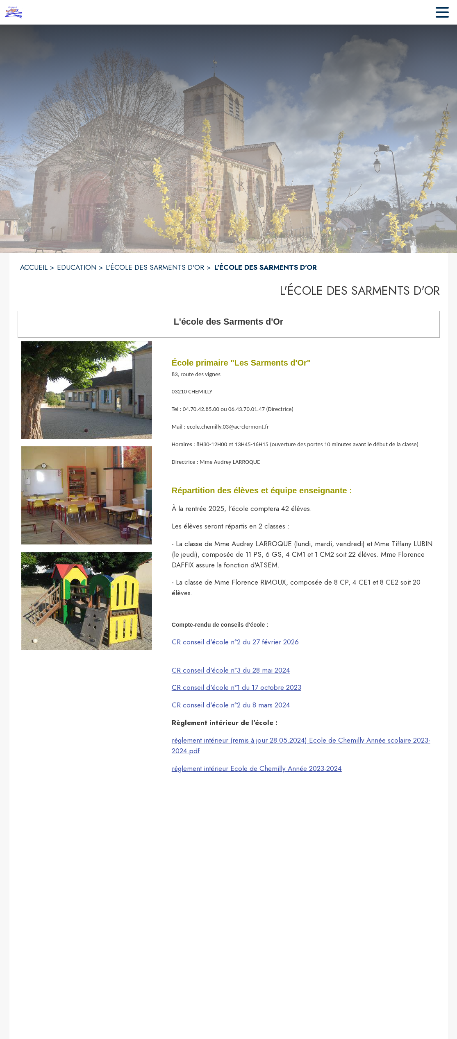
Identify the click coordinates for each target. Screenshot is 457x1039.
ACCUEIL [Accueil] (34, 267)
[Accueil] (14, 12)
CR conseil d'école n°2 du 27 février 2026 (235, 642)
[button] (86, 390)
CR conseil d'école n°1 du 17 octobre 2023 (236, 687)
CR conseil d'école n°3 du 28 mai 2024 (231, 670)
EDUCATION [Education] (76, 267)
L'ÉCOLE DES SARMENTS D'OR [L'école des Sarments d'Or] (155, 267)
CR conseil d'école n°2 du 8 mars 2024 (231, 705)
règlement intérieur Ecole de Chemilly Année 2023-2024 (257, 768)
